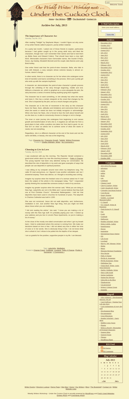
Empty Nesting (106, 195)
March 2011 (105, 116)
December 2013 (106, 43)
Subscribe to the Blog (108, 280)
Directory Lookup (42, 387)
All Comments (108, 351)
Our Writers (60, 19)
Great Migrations (107, 316)
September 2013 (106, 48)
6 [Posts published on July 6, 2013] (118, 366)
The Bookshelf (79, 19)
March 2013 (105, 63)
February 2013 (106, 65)
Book (103, 176)
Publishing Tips (106, 263)
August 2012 (105, 75)
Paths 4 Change (76, 158)
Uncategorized (106, 285)
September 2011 (106, 102)
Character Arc (38, 140)
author (103, 173)
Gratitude (49, 250)
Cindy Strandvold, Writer (109, 188)
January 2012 (105, 92)
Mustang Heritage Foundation (111, 251)
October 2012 (105, 70)
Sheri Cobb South (107, 273)
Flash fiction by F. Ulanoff (110, 209)
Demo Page (55, 387)
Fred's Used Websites (105, 393)
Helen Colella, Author (108, 224)
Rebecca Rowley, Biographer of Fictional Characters (110, 329)
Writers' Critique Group (109, 287)
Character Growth (51, 140)
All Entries (107, 348)
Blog (69, 19)
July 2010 (104, 136)
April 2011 (104, 114)
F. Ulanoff (104, 202)
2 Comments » (58, 252)
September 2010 (106, 131)
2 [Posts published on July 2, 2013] (107, 366)
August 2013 (105, 50)
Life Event (104, 239)
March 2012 (105, 87)
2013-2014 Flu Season (108, 166)
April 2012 (104, 85)
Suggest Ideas (105, 332)
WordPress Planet (107, 340)
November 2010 (106, 126)
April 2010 (104, 143)
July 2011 (104, 107)
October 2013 (105, 45)
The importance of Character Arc (41, 36)
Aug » (117, 381)
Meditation (61, 248)
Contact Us (91, 19)
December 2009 (106, 153)
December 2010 (106, 124)
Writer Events (30, 387)
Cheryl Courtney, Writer (109, 185)
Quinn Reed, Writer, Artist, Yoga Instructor (109, 267)
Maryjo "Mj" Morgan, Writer (111, 244)
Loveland (57, 250)
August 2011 (105, 104)
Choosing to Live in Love (37, 149)
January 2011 (105, 121)
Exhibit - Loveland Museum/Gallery (107, 199)
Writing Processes (73, 140)
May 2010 (104, 141)
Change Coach (39, 250)
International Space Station (110, 234)
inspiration (104, 231)
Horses (103, 229)
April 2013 (104, 60)
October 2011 (105, 99)
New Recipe (105, 253)
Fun (102, 212)
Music (103, 248)
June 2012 (104, 80)
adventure (104, 168)
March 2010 (105, 146)
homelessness (105, 226)
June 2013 (104, 55)
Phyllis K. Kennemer (108, 258)
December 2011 (106, 94)
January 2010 (105, 151)
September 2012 (106, 72)
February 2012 (106, 90)
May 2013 (104, 58)
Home (51, 19)
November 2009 (106, 156)
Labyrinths (52, 248)
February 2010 (106, 148)
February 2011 (106, 119)
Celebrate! (104, 181)
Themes (103, 337)
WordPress (89, 393)
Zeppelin (104, 290)
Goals (103, 214)
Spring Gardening (107, 275)
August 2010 (105, 134)
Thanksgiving (105, 282)
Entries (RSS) (62, 395)
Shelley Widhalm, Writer (51, 142)
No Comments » (68, 142)
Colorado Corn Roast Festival (111, 190)
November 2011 (106, 97)
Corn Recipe (105, 193)
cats (102, 178)
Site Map (64, 387)
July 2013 (104, 53)
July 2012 (104, 77)
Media (103, 246)
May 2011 (104, 112)
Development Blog (107, 311)
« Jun (103, 381)
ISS (102, 236)
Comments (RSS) (78, 395)
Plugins (103, 325)
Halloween (104, 219)
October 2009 (105, 158)
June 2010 (104, 139)
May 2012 (104, 82)
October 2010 (105, 129)
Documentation (106, 313)
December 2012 (106, 67)
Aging (103, 171)
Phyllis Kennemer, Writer (109, 261)
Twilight (62, 140)
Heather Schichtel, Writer (109, 221)
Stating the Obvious (108, 277)
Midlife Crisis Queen (108, 323)
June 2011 (104, 109)
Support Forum (106, 335)
